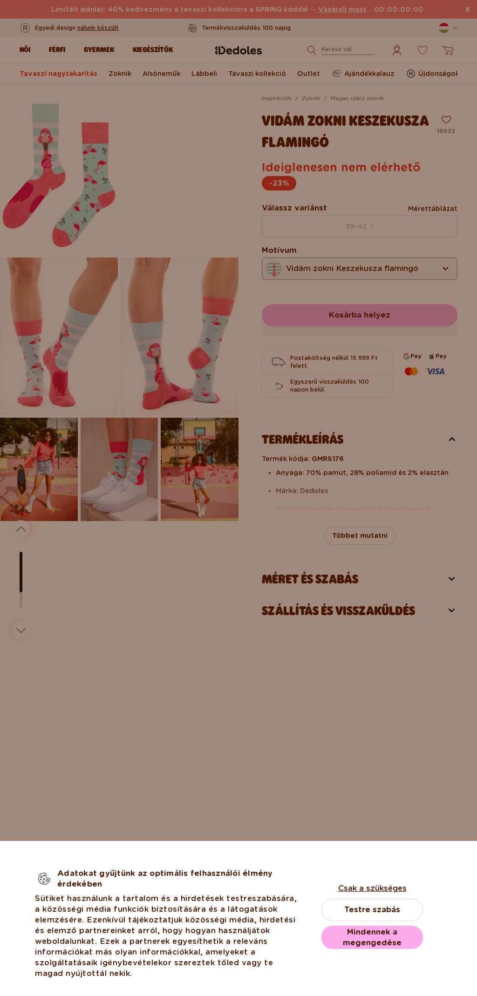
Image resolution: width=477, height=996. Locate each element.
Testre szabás (372, 909)
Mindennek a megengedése (372, 937)
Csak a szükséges (372, 888)
